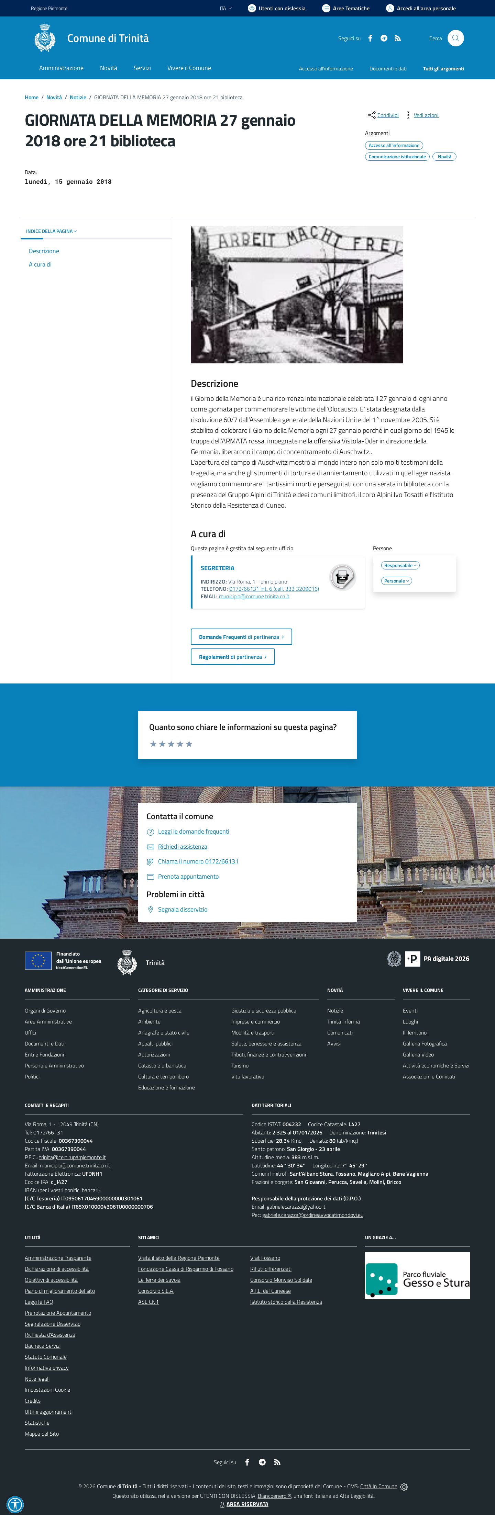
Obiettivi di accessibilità (51, 1280)
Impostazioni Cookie (47, 1390)
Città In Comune (378, 1486)
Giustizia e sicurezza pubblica (263, 1010)
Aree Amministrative (48, 1021)
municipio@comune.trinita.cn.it (254, 596)
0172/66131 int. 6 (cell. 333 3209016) (274, 589)
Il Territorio (415, 1032)
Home (31, 97)
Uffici (30, 1032)
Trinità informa (343, 1021)
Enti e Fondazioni (44, 1054)
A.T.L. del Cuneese (270, 1291)
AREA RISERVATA (243, 1504)
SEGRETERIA (217, 568)
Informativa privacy (47, 1368)
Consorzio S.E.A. (156, 1291)
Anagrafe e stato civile (163, 1032)
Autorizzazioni (154, 1054)
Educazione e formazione (166, 1087)
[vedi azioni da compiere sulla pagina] (421, 115)
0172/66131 (48, 1132)
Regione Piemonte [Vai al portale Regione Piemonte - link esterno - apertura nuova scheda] (49, 8)
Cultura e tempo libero (163, 1076)
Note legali (37, 1379)
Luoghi (410, 1021)
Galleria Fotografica (425, 1043)
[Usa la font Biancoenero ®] (277, 8)
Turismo (240, 1065)
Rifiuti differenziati (271, 1269)
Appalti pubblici (155, 1043)
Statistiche (37, 1422)
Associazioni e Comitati (429, 1076)
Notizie (78, 97)
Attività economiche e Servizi (436, 1065)
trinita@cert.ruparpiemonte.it (72, 1157)
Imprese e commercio (255, 1021)
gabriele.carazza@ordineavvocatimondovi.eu (312, 1215)
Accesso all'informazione (326, 68)
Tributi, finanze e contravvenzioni (268, 1054)
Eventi (410, 1010)
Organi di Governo (45, 1010)
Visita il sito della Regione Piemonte (179, 1258)
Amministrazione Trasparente (58, 1258)
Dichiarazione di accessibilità (57, 1269)
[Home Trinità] (90, 38)
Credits (33, 1401)
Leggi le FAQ (39, 1302)
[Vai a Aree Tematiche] (346, 8)
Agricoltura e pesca (160, 1010)
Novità (54, 97)
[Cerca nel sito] (456, 38)
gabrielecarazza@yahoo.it (296, 1206)
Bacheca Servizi (42, 1346)
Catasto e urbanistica (162, 1065)
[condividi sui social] (382, 115)
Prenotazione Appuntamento (58, 1313)
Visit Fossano (265, 1258)
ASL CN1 (148, 1302)
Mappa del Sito (42, 1433)
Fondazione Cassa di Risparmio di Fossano (185, 1269)
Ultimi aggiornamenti (49, 1411)
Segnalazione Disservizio (52, 1324)
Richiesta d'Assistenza (50, 1335)
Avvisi (334, 1043)
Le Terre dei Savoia (159, 1280)
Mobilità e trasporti (252, 1032)
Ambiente (149, 1021)
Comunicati (340, 1032)
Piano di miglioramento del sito (60, 1291)
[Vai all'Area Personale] (421, 8)
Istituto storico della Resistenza (286, 1302)
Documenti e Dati (44, 1043)
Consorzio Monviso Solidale (281, 1280)
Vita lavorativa (247, 1076)
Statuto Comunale (46, 1357)
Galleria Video (418, 1054)
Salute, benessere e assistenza (266, 1043)
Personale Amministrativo (54, 1065)
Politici (32, 1076)
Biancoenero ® (274, 1496)
